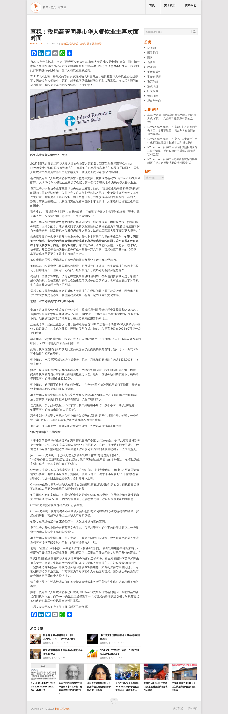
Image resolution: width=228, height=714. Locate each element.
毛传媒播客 (154, 71)
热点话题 (84, 43)
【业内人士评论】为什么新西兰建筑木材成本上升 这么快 (172, 140)
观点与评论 (154, 100)
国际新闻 (152, 52)
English (151, 47)
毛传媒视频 (154, 76)
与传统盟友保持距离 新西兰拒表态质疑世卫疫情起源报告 (172, 160)
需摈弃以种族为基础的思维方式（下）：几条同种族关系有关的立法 (171, 118)
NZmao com (36, 43)
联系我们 (190, 5)
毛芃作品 (74, 43)
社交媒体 (152, 91)
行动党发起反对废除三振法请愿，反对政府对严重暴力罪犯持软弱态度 (172, 150)
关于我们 (169, 5)
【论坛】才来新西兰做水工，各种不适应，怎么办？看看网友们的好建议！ (172, 130)
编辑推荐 (152, 96)
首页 (152, 5)
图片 (150, 57)
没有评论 (97, 43)
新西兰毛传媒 (62, 708)
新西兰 (64, 43)
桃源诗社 (152, 67)
